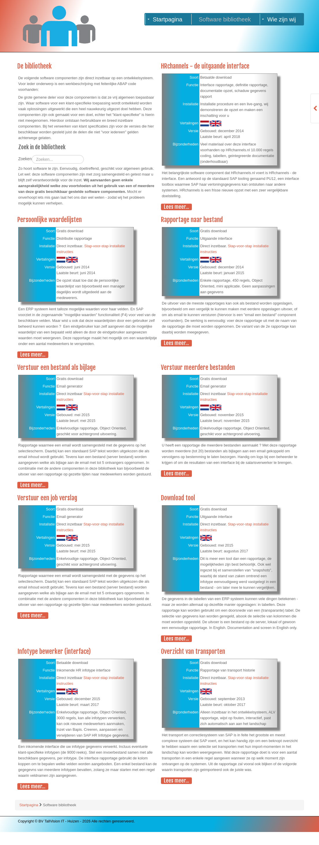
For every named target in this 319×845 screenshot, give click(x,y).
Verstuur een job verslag (47, 499)
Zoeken (25, 162)
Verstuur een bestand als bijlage (57, 368)
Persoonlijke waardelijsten (50, 221)
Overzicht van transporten (193, 664)
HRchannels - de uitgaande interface (206, 66)
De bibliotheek (34, 66)
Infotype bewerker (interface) (54, 664)
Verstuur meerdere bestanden (198, 368)
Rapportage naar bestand (192, 221)
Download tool (178, 499)
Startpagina (29, 818)
